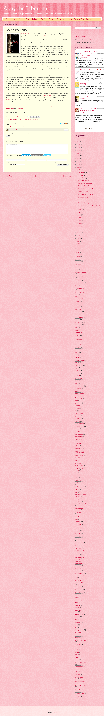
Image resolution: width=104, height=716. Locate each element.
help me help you (79, 423)
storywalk (77, 637)
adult (76, 259)
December (81, 169)
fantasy (77, 391)
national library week (80, 504)
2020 (78, 144)
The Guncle (83, 83)
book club (77, 314)
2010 (78, 235)
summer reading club (80, 640)
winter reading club (80, 689)
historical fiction (28, 119)
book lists (77, 319)
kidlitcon (77, 446)
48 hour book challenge (78, 255)
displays (77, 373)
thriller (77, 654)
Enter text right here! (37, 149)
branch (77, 327)
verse (76, 669)
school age (78, 605)
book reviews (13, 119)
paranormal (78, 536)
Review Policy (31, 19)
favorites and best (79, 393)
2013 (78, 164)
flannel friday (78, 398)
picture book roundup (80, 538)
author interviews (79, 283)
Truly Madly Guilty (85, 69)
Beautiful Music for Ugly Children (87, 197)
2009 (78, 238)
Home (8, 19)
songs (76, 625)
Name (7, 158)
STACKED (20, 108)
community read (79, 344)
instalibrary (78, 443)
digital (76, 368)
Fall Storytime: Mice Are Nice (86, 194)
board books (78, 309)
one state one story (80, 527)
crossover (77, 357)
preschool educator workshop (80, 558)
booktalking (78, 325)
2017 (78, 153)
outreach (77, 531)
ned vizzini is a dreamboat (79, 508)
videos (76, 672)
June (80, 215)
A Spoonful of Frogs (85, 97)
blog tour (77, 307)
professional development (78, 562)
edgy (76, 383)
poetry (76, 545)
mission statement (79, 487)
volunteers (77, 674)
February (81, 226)
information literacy (80, 439)
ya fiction (35, 119)
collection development (78, 338)
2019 (78, 147)
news (76, 519)
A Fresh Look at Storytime (85, 183)
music (76, 492)
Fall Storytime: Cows (83, 180)
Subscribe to (15, 164)
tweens (77, 660)
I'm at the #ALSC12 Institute (85, 186)
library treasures (79, 455)
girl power (20, 119)
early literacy (78, 378)
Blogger (55, 712)
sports (76, 627)
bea (76, 296)
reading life (78, 580)
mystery (77, 499)
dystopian (77, 375)
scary (76, 602)
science (77, 607)
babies (76, 285)
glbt (76, 411)
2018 (78, 150)
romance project (79, 600)
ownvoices (78, 533)
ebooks (77, 380)
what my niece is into (80, 681)
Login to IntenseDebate (26, 155)
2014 (78, 161)
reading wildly (79, 589)
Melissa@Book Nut (14, 130)
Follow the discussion (67, 123)
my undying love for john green (80, 495)
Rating (15, 126)
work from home (79, 693)
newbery (77, 516)
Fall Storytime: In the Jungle (85, 189)
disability (77, 370)
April (80, 220)
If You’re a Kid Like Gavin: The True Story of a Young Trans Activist (88, 110)
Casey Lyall (83, 98)
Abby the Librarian (25, 8)
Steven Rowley (84, 84)
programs (77, 565)
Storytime (60, 19)
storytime (77, 635)
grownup (77, 416)
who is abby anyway (80, 685)
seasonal (77, 617)
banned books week (80, 288)
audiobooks (78, 280)
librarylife (77, 458)
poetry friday (78, 548)
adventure (77, 261)
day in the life (78, 365)
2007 (78, 244)
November (81, 172)
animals (77, 269)
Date (11, 126)
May (80, 217)
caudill (77, 330)
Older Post (67, 176)
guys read (77, 421)
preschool (77, 555)
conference (78, 347)
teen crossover (78, 647)
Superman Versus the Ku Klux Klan (87, 200)
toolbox (77, 657)
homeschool (78, 431)
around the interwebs (80, 272)
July (80, 212)
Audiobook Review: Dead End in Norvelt (89, 205)
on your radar (78, 524)
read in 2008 (78, 571)
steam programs (79, 630)
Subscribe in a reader (80, 36)
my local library (44, 36)
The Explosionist (46, 95)
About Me (18, 19)
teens (76, 649)
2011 (78, 232)
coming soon (78, 342)
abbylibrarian (87, 39)
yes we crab (78, 699)
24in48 (77, 252)
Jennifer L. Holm (84, 57)
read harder (78, 568)
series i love (78, 622)
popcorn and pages (80, 550)
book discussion (79, 317)
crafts (76, 355)
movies (77, 489)
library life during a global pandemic (80, 452)
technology (78, 644)
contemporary (78, 349)
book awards (78, 312)
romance (77, 597)
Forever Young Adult (49, 106)
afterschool (78, 264)
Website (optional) (51, 158)
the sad (77, 652)
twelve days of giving (80, 662)
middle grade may (79, 482)
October (81, 175)
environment (78, 388)
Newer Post (7, 176)
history (77, 429)
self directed (78, 619)
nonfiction (77, 521)
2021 (78, 141)
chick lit (77, 335)
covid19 (77, 352)
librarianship (78, 448)
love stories (78, 463)
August (81, 209)
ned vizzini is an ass (80, 512)
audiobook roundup (80, 276)
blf (75, 304)
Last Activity (21, 126)
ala (75, 267)
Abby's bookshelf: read (90, 51)
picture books (78, 543)
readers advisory (79, 573)
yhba (76, 701)
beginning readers (79, 299)
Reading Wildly (47, 19)
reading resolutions (80, 582)
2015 (78, 158)
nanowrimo (78, 501)
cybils (76, 362)
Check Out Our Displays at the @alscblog (89, 203)
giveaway (77, 408)
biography (77, 301)
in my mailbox (79, 434)
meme (76, 475)
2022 (78, 139)
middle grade (78, 480)
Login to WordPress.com (37, 155)
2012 (78, 167)
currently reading (79, 360)
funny (76, 400)
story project (78, 632)
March (80, 223)
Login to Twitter (47, 155)
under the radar (79, 666)
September (81, 178)
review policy (78, 594)
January (81, 229)
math (76, 472)
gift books (77, 403)
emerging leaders (79, 386)
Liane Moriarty (84, 70)
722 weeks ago (23, 130)
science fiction (79, 614)
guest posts (78, 418)
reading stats (78, 587)
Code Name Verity (26, 34)
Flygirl (8, 100)
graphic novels (79, 413)
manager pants (79, 465)
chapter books (78, 332)
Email (28, 158)
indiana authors (79, 436)
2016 (78, 156)
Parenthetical (59, 106)
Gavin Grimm (83, 114)
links (76, 460)
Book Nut (23, 106)
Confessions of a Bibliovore (35, 106)
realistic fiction (79, 592)
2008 (78, 241)
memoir (77, 477)
